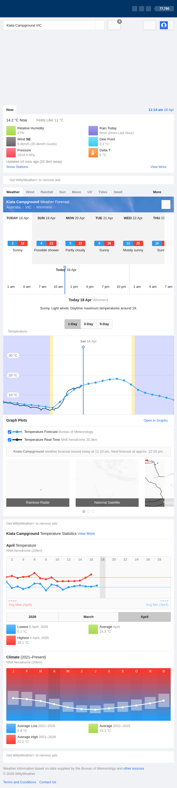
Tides (102, 192)
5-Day (104, 324)
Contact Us (47, 782)
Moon (76, 192)
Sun (62, 192)
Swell (118, 192)
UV (89, 192)
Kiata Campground (57, 206)
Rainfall (47, 192)
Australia (13, 207)
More (157, 192)
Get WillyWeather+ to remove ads (34, 180)
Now (9, 110)
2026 (32, 617)
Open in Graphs (156, 420)
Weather (13, 192)
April (145, 617)
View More (158, 167)
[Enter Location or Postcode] (54, 25)
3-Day (88, 324)
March (88, 617)
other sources (133, 768)
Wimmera (44, 207)
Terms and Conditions (19, 782)
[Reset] (90, 25)
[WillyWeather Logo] (28, 8)
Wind (30, 192)
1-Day (72, 324)
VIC (28, 207)
